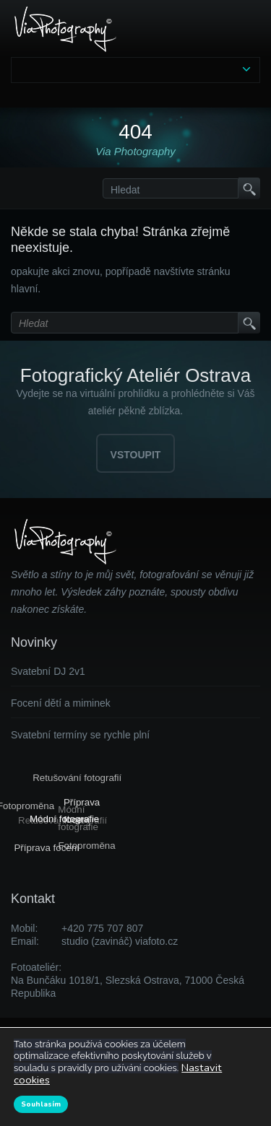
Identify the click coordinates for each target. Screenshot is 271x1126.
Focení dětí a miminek (61, 703)
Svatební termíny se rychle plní (80, 735)
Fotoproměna (87, 844)
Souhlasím (41, 1104)
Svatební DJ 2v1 (48, 671)
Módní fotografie (65, 818)
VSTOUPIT (136, 455)
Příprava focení (47, 847)
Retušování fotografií (76, 777)
